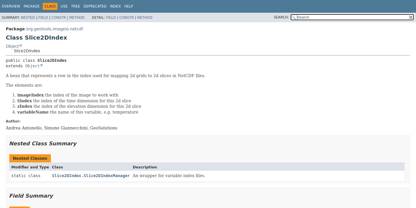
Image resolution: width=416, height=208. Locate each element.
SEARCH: (281, 17)
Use (64, 6)
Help (128, 6)
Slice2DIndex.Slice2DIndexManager (91, 175)
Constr (58, 18)
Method (77, 18)
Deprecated (95, 6)
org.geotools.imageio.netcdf (54, 29)
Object (12, 46)
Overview (11, 6)
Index (115, 6)
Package (32, 6)
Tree (75, 6)
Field (43, 18)
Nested (28, 18)
